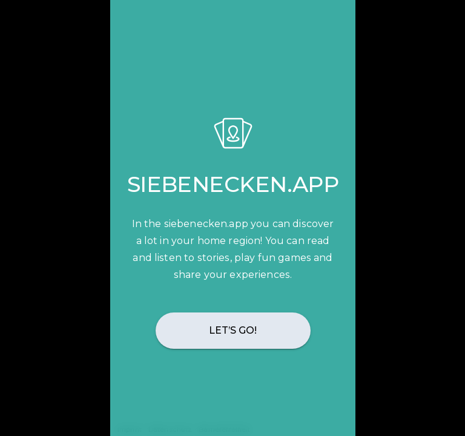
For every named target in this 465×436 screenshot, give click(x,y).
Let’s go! (233, 330)
